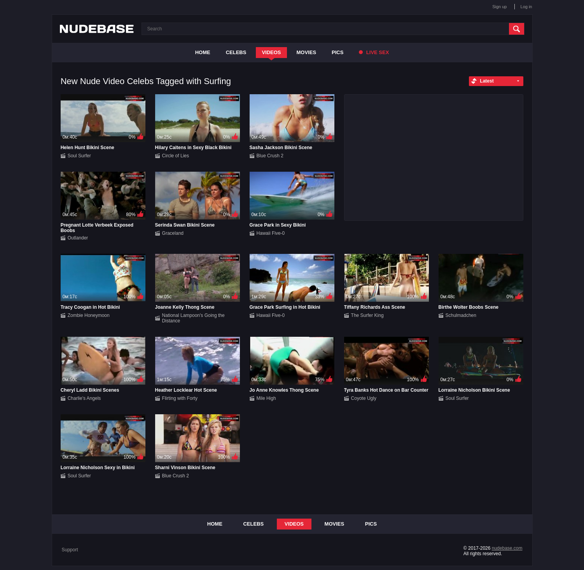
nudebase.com (507, 548)
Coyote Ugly (363, 398)
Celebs (236, 52)
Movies (306, 52)
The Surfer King (367, 315)
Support (70, 549)
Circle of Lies (175, 155)
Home (202, 52)
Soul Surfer (79, 155)
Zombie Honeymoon (89, 315)
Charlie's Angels (84, 398)
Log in (526, 6)
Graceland (173, 233)
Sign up (499, 6)
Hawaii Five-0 (271, 233)
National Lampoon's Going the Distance (193, 318)
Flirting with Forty (180, 398)
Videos (271, 52)
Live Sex (374, 52)
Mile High (266, 398)
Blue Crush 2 (270, 155)
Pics (337, 52)
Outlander (78, 238)
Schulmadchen (461, 315)
